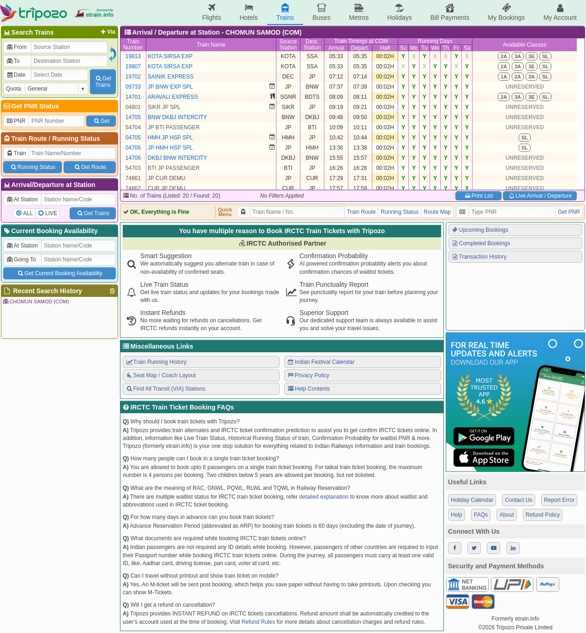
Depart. (360, 48)
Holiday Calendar (472, 500)
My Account (560, 12)
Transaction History (479, 256)
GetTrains (103, 81)
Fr (456, 48)
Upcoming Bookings (479, 230)
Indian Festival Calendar (320, 362)
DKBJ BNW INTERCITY (177, 158)
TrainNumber (133, 44)
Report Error (559, 500)
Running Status (76, 138)
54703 (133, 168)
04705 (133, 137)
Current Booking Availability (50, 231)
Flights (211, 12)
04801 (133, 107)
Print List (478, 196)
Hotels (248, 12)
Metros (359, 12)
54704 (133, 127)
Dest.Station (312, 44)
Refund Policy (543, 515)
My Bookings (506, 12)
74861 (133, 178)
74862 (133, 188)
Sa (467, 48)
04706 (133, 148)
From (16, 47)
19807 (133, 66)
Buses (321, 12)
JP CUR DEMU (166, 178)
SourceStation (288, 44)
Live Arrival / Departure (540, 196)
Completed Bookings (480, 243)
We (435, 48)
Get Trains (92, 213)
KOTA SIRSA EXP (170, 56)
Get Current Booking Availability (59, 273)
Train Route (29, 138)
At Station (22, 199)
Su (403, 48)
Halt (385, 48)
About (506, 515)
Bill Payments (450, 12)
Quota (13, 88)
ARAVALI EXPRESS (173, 97)
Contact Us (518, 500)
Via (107, 32)
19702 (133, 76)
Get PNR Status (30, 106)
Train (16, 153)
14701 (133, 97)
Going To (21, 259)
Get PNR (569, 212)
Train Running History (156, 362)
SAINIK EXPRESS (170, 76)
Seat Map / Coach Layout (161, 375)
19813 (133, 56)
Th (445, 48)
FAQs (481, 515)
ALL (28, 213)
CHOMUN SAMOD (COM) (35, 301)
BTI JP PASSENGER (174, 168)
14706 (133, 158)
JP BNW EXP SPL (170, 87)
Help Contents (308, 389)
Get (101, 121)
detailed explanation (324, 497)
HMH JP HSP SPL (170, 137)
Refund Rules (258, 622)
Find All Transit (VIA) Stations (165, 389)
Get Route (89, 167)
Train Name (211, 45)
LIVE (51, 213)
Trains (285, 12)
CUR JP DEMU (166, 188)
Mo (414, 48)
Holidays (399, 12)
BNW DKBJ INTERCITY (177, 117)
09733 (133, 87)
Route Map (437, 212)
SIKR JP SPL (164, 107)
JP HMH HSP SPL (170, 148)
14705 (133, 117)
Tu (424, 48)
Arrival (336, 48)
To (12, 61)
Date (15, 75)
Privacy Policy (308, 375)
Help (456, 515)
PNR (15, 121)
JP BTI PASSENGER (174, 127)
